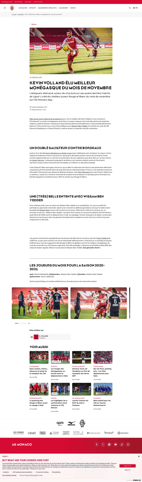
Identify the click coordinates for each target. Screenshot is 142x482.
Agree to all (127, 466)
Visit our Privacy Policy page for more (31, 475)
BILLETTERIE (18, 2)
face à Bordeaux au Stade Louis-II (59, 153)
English (5, 456)
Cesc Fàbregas (84, 172)
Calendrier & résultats (47, 8)
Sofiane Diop (44, 210)
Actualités (20, 14)
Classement (63, 8)
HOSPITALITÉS (38, 2)
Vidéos (73, 8)
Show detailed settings (9, 475)
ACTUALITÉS (23, 8)
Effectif (32, 8)
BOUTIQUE (28, 2)
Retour (33, 24)
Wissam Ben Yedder (79, 126)
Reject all (127, 470)
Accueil (14, 14)
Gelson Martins (38, 160)
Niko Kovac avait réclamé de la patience (46, 119)
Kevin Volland (102, 238)
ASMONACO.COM (7, 2)
